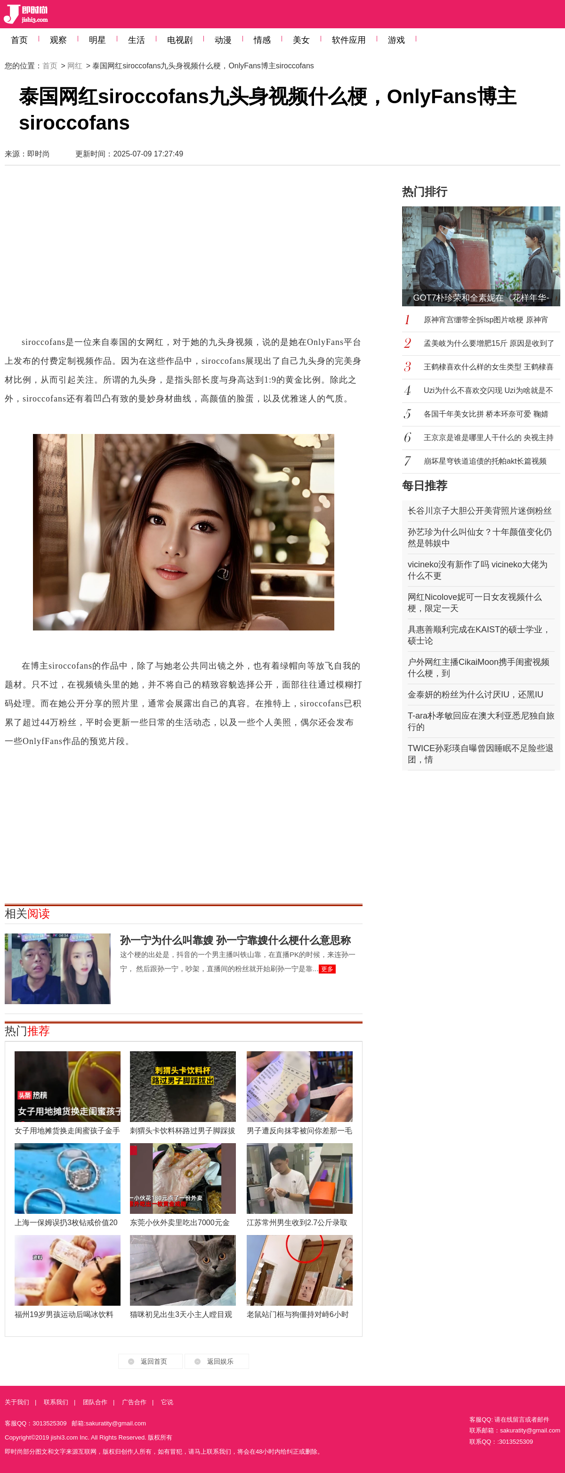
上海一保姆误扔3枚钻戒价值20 (66, 1223)
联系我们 (56, 1402)
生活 (136, 40)
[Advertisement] (133, 255)
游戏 (396, 40)
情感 (262, 40)
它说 (167, 1402)
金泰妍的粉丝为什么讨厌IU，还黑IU (475, 694)
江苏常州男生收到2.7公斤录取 (297, 1223)
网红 (74, 66)
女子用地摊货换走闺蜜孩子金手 (67, 1131)
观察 (58, 40)
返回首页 (154, 1361)
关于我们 (17, 1402)
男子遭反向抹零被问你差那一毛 (299, 1131)
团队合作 (95, 1402)
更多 (327, 969)
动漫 (223, 40)
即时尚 (38, 154)
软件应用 (349, 40)
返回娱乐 (220, 1361)
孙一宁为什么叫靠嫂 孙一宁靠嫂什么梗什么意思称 (235, 940)
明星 (97, 40)
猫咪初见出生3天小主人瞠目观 (181, 1314)
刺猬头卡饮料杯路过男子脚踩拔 (182, 1131)
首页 (19, 40)
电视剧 (180, 40)
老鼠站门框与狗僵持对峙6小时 (298, 1314)
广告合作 (134, 1402)
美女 (301, 40)
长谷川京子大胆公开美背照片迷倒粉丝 (480, 511)
